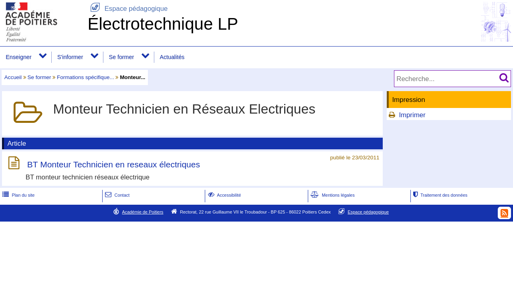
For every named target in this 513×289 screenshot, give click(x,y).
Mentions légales (332, 195)
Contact (116, 195)
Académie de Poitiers (142, 212)
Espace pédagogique (127, 8)
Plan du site (17, 195)
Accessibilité (223, 195)
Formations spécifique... (85, 77)
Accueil (13, 77)
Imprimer (412, 115)
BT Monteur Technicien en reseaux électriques (113, 164)
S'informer (70, 57)
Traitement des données (439, 195)
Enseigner (18, 57)
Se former (121, 57)
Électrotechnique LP (162, 23)
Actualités (172, 57)
